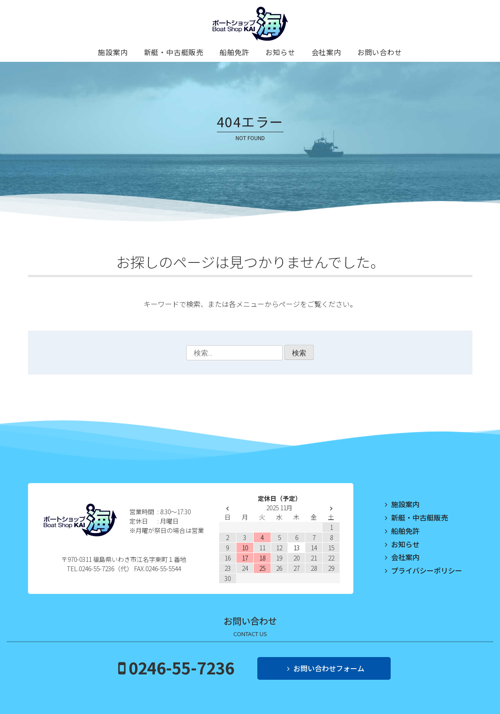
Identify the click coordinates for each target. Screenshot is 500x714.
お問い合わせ (379, 52)
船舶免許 (234, 52)
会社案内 (326, 52)
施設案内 (113, 52)
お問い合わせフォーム (328, 668)
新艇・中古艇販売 (174, 52)
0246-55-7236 (181, 667)
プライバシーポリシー (426, 570)
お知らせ (280, 52)
